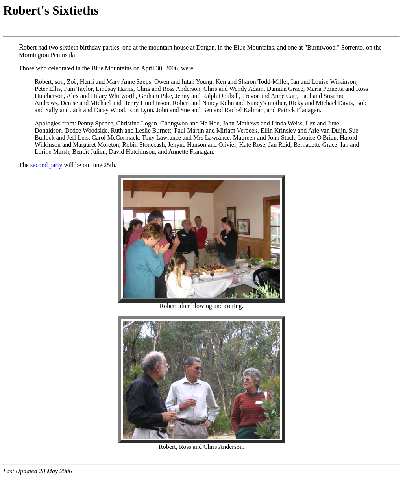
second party (46, 165)
